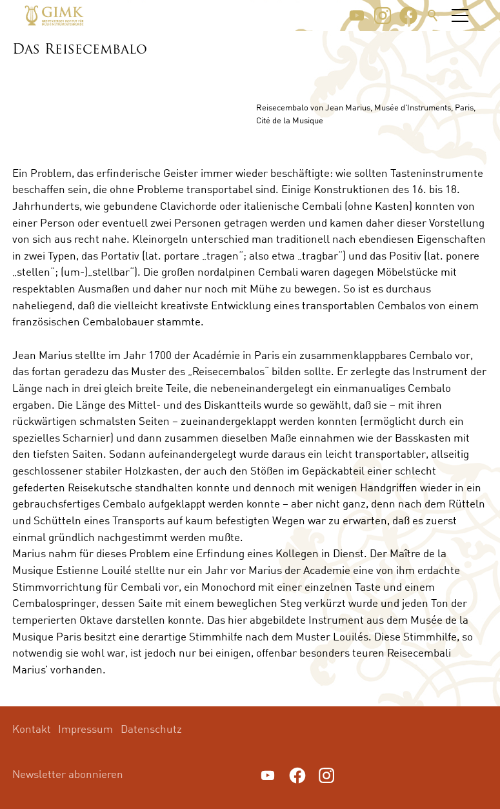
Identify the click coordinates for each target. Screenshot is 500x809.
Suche (433, 15)
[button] (357, 15)
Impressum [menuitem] (85, 728)
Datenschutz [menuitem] (151, 728)
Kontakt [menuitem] (31, 728)
